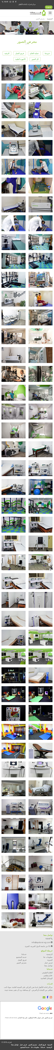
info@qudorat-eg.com (42, 942)
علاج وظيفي (48, 975)
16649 (5, 2)
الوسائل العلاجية (47, 978)
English (48, 7)
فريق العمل (19, 53)
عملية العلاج (34, 53)
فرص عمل (48, 962)
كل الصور (35, 59)
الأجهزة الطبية (20, 59)
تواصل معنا (48, 965)
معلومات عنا (48, 957)
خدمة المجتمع (21, 957)
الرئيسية (50, 19)
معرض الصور (21, 962)
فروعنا (47, 53)
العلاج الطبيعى (47, 972)
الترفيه (6, 53)
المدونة (50, 960)
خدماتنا (23, 954)
